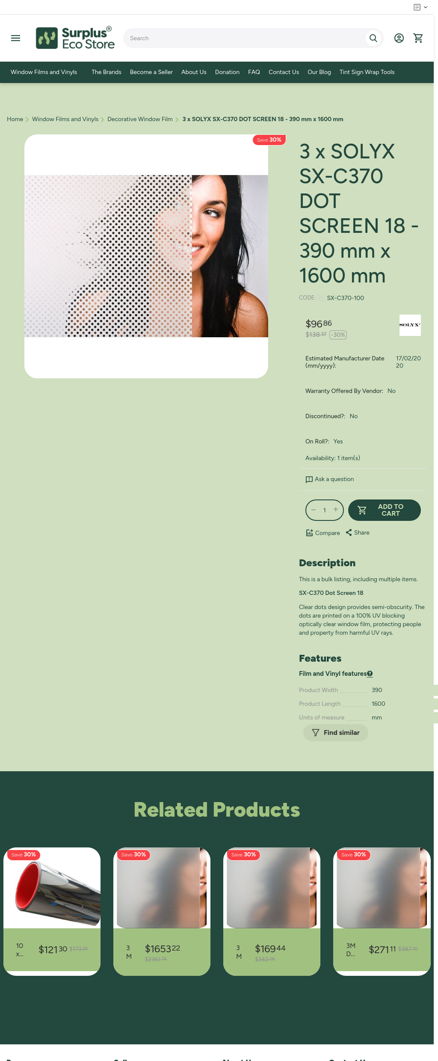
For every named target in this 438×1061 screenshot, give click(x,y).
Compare (322, 533)
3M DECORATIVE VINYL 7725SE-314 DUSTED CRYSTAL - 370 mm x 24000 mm (350, 950)
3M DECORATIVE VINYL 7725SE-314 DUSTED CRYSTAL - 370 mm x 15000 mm (239, 952)
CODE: (307, 297)
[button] (357, 532)
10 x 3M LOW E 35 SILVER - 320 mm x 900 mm (21, 950)
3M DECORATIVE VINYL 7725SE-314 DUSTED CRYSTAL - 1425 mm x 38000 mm (129, 952)
